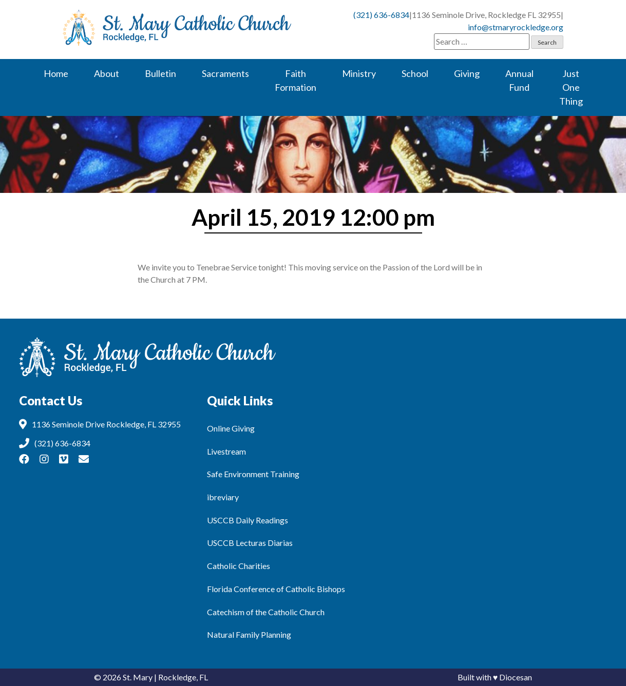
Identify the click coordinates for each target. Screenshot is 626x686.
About (106, 73)
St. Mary (138, 677)
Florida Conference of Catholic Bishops (276, 589)
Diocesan (515, 677)
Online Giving (231, 428)
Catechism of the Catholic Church (266, 612)
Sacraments (225, 73)
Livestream (226, 451)
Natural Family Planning (249, 634)
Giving (467, 73)
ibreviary (223, 497)
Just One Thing (571, 87)
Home (56, 73)
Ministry (359, 73)
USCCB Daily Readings (247, 520)
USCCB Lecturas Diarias (250, 542)
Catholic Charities (238, 566)
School (415, 73)
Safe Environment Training (253, 474)
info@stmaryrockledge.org (515, 27)
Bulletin (160, 73)
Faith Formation (295, 80)
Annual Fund (519, 80)
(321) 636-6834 (381, 14)
